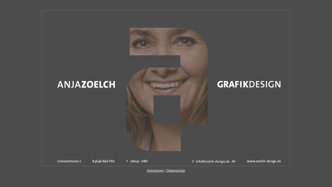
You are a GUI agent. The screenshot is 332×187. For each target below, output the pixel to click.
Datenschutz (175, 170)
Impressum (155, 170)
